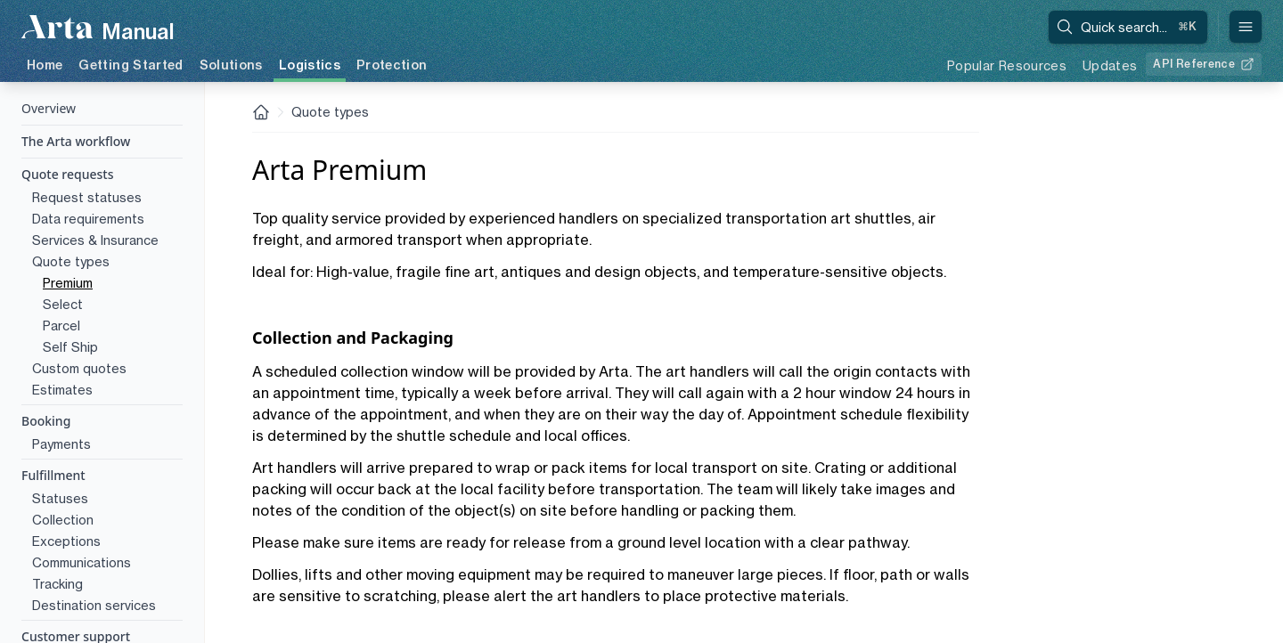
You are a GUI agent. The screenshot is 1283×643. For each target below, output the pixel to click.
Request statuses (87, 197)
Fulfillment (53, 475)
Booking (45, 420)
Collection (63, 519)
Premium (68, 282)
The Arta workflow (75, 141)
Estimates (62, 389)
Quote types (71, 261)
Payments (61, 444)
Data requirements (88, 218)
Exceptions (66, 541)
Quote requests (67, 174)
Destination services (94, 605)
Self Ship (70, 346)
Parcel (61, 325)
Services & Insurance (95, 240)
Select (63, 304)
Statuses (60, 498)
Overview (48, 108)
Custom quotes (79, 368)
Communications (81, 562)
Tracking (57, 583)
